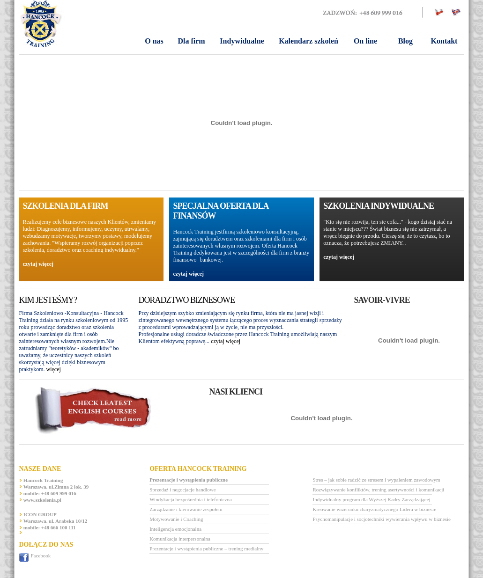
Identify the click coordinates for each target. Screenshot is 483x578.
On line (365, 41)
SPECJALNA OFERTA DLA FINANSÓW (220, 210)
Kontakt (444, 41)
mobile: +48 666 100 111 (49, 527)
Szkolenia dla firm (65, 206)
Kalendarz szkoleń (308, 41)
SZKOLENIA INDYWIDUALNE (378, 206)
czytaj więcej (38, 264)
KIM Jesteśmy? (48, 300)
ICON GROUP (40, 514)
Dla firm (191, 41)
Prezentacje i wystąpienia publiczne (188, 480)
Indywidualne (242, 41)
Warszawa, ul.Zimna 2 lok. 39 (56, 487)
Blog (405, 41)
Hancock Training (43, 480)
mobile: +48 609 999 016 (49, 493)
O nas (154, 41)
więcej (53, 369)
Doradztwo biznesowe (187, 300)
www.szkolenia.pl (42, 500)
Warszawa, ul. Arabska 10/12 (55, 521)
